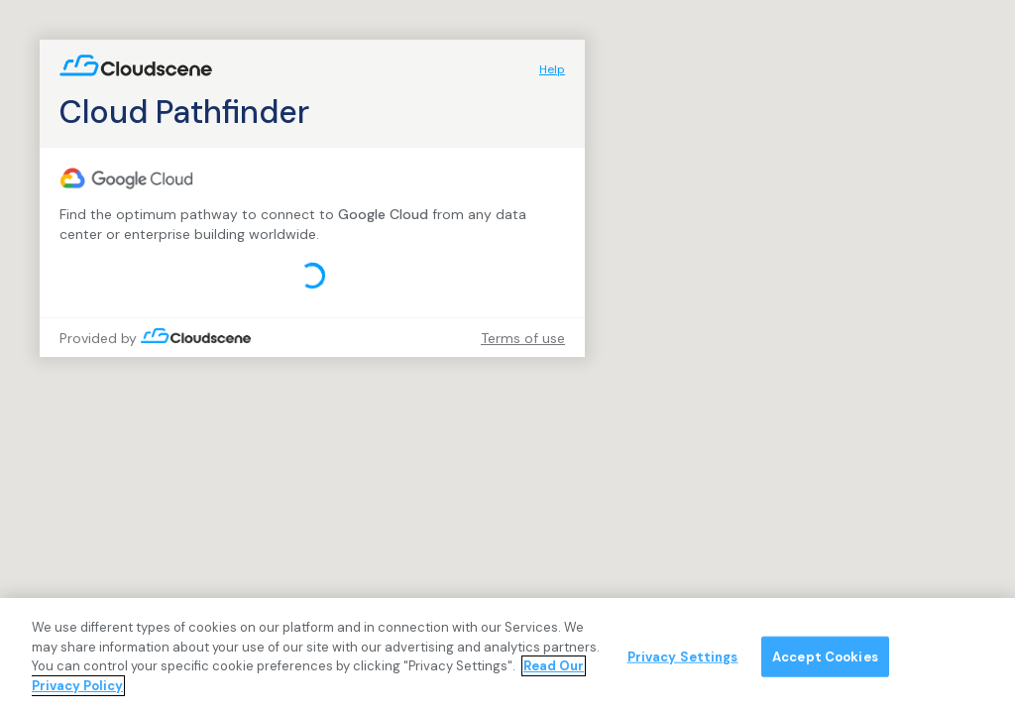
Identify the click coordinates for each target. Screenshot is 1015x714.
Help (552, 69)
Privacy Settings (682, 662)
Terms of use (523, 338)
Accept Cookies (825, 662)
